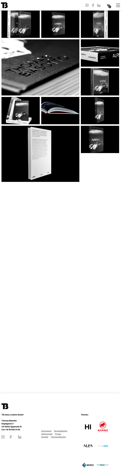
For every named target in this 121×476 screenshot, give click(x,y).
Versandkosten (60, 431)
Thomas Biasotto (58, 437)
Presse (58, 434)
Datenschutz (47, 434)
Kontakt (44, 437)
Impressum (46, 431)
